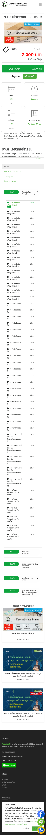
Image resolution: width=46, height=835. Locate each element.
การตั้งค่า (26, 828)
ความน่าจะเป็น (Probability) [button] (22, 552)
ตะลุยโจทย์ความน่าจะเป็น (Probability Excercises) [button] (22, 565)
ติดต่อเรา (5, 787)
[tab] (23, 193)
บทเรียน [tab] (6, 166)
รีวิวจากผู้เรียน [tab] (8, 177)
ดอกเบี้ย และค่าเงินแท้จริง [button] (22, 578)
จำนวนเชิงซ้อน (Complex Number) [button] (22, 192)
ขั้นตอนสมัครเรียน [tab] (10, 182)
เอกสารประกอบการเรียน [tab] (12, 171)
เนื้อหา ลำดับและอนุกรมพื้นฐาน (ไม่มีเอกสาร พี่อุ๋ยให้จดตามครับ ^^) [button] (22, 592)
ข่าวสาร (4, 785)
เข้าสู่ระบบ (15, 76)
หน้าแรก (5, 780)
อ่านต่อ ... (39, 159)
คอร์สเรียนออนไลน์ (8, 782)
